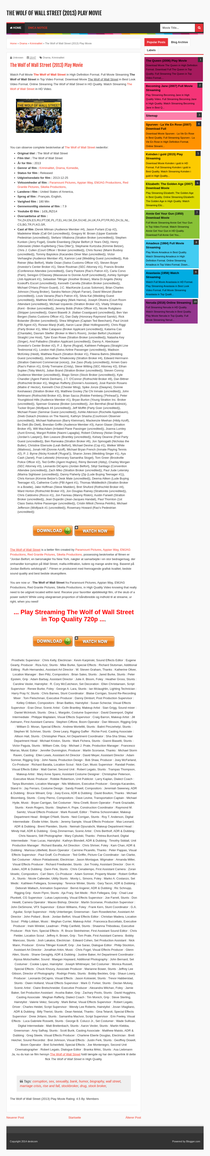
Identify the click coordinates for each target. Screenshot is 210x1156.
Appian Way (85, 182)
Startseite (74, 1117)
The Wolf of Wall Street (80, 147)
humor (83, 1081)
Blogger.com (193, 1141)
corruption (39, 1081)
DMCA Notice (37, 27)
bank (73, 1081)
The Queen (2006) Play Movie (166, 60)
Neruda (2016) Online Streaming (168, 302)
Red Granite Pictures (41, 554)
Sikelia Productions (53, 187)
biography (97, 1081)
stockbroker (69, 1086)
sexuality (62, 1081)
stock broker (97, 1086)
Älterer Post (133, 1117)
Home (15, 27)
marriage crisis (30, 1086)
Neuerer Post (15, 1117)
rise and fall (51, 1086)
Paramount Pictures (62, 182)
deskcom (33, 1141)
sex (51, 1081)
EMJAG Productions (107, 182)
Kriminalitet (58, 57)
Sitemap (152, 115)
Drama (47, 57)
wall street (113, 1081)
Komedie (72, 168)
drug (83, 1086)
